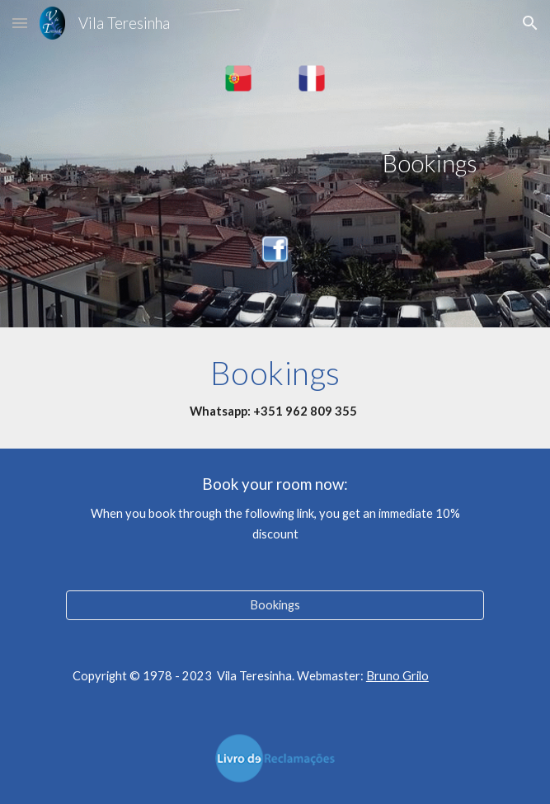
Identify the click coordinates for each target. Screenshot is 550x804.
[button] (20, 22)
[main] (275, 163)
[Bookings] (275, 605)
